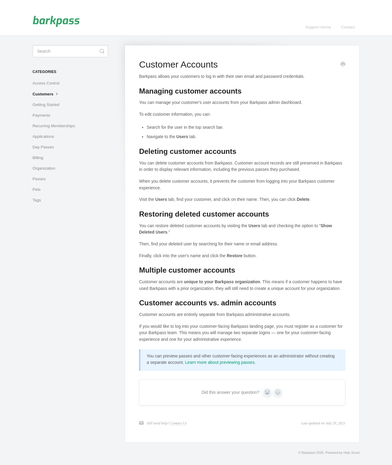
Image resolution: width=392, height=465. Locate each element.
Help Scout (352, 452)
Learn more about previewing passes (220, 362)
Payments (42, 115)
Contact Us (178, 423)
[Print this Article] (343, 64)
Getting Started (46, 104)
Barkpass (308, 452)
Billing (38, 157)
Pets (37, 189)
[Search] (70, 51)
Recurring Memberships (54, 126)
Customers (46, 93)
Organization (44, 168)
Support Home (318, 27)
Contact (348, 27)
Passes (39, 179)
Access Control (46, 83)
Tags (37, 200)
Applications (43, 136)
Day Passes (43, 147)
